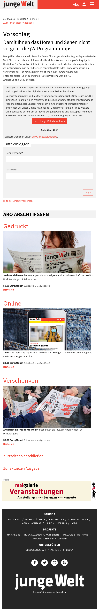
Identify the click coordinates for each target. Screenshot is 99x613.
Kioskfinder (56, 519)
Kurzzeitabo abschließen (23, 455)
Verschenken (20, 380)
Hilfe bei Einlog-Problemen (18, 200)
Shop (42, 519)
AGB (24, 523)
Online (12, 303)
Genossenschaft (35, 549)
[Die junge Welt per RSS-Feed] (64, 562)
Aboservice (14, 519)
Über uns (61, 523)
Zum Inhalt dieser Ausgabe (17, 22)
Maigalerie (13, 534)
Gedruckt (15, 226)
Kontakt (36, 523)
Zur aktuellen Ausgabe (21, 468)
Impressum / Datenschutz (55, 592)
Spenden (68, 549)
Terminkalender (78, 519)
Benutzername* (14, 152)
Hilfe (49, 523)
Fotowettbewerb (43, 538)
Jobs (74, 523)
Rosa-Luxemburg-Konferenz (41, 534)
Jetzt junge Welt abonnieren (49, 121)
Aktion (55, 549)
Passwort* (11, 169)
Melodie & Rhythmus (75, 534)
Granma (62, 538)
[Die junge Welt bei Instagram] (54, 562)
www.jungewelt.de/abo (44, 136)
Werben (30, 519)
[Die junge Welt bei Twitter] (44, 562)
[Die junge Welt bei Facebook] (34, 562)
